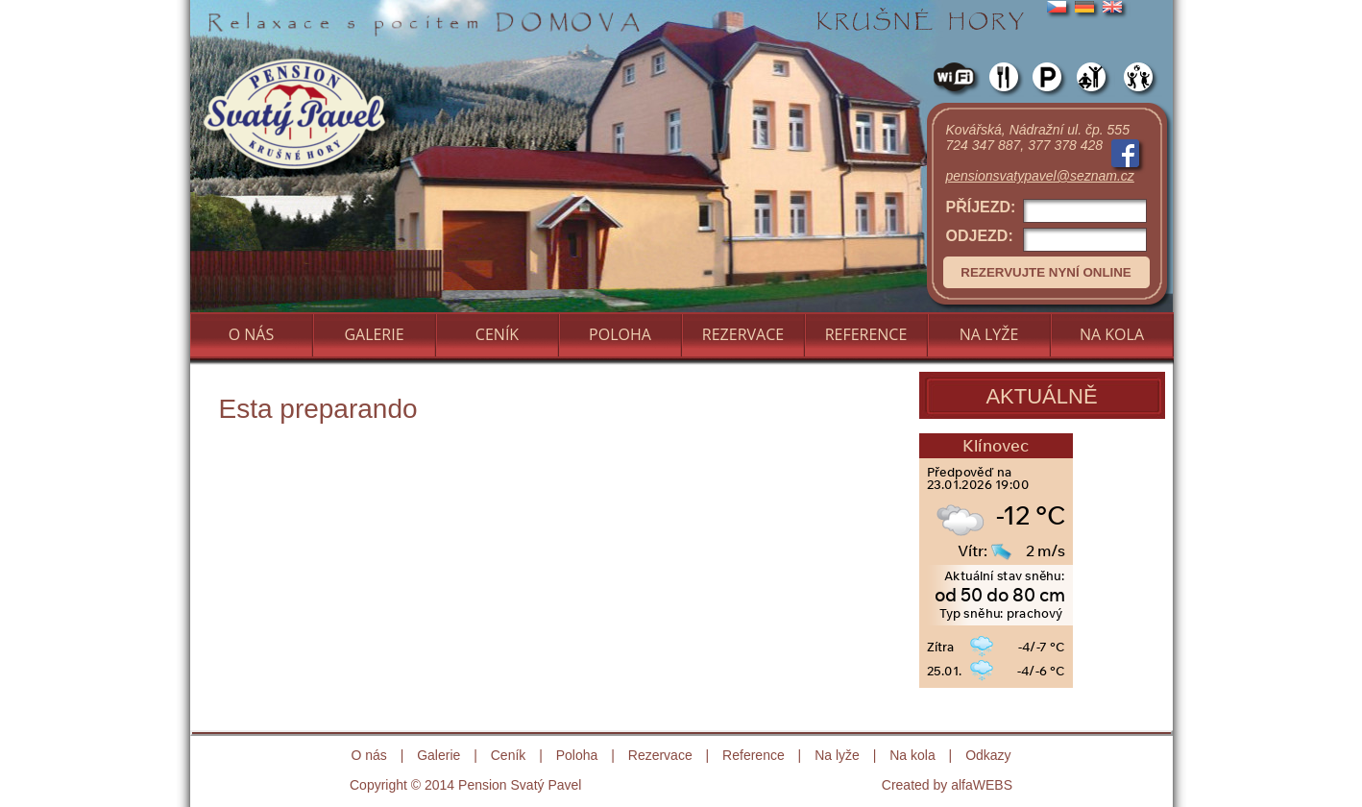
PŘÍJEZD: (1046, 211)
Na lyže (837, 755)
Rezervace (660, 755)
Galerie (438, 755)
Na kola (912, 755)
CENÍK (497, 334)
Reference (753, 755)
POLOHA (620, 334)
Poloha (577, 755)
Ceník (508, 755)
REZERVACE (743, 334)
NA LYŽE (989, 334)
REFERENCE (866, 334)
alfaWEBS (981, 785)
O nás (368, 755)
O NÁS (252, 334)
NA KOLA (1112, 334)
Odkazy (987, 755)
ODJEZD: (1046, 240)
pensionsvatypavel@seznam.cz (1040, 175)
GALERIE (373, 334)
